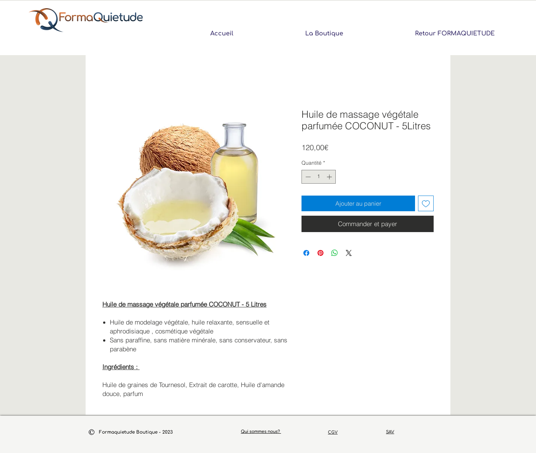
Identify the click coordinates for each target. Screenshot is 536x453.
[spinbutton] (318, 176)
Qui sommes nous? (261, 431)
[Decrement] (307, 176)
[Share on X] (348, 252)
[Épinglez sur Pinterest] (320, 252)
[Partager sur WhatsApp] (334, 252)
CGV (333, 432)
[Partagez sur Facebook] (306, 252)
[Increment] (330, 176)
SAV (390, 432)
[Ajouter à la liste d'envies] (426, 203)
